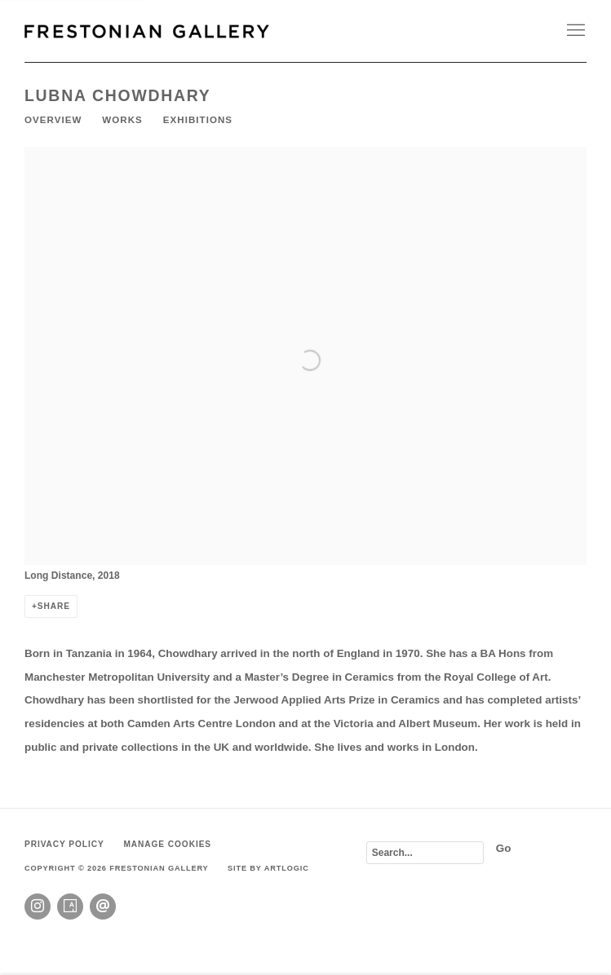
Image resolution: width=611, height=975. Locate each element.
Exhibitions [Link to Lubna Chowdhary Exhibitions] (197, 120)
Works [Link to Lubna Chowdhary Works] (122, 120)
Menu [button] (574, 31)
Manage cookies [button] (167, 844)
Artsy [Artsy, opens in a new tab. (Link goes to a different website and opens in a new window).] (70, 906)
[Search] (425, 852)
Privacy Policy (64, 844)
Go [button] (503, 848)
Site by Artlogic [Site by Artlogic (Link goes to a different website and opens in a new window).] (268, 868)
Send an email (103, 906)
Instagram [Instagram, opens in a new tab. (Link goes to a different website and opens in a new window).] (37, 906)
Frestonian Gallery (146, 31)
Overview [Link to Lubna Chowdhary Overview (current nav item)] (53, 120)
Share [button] (54, 606)
